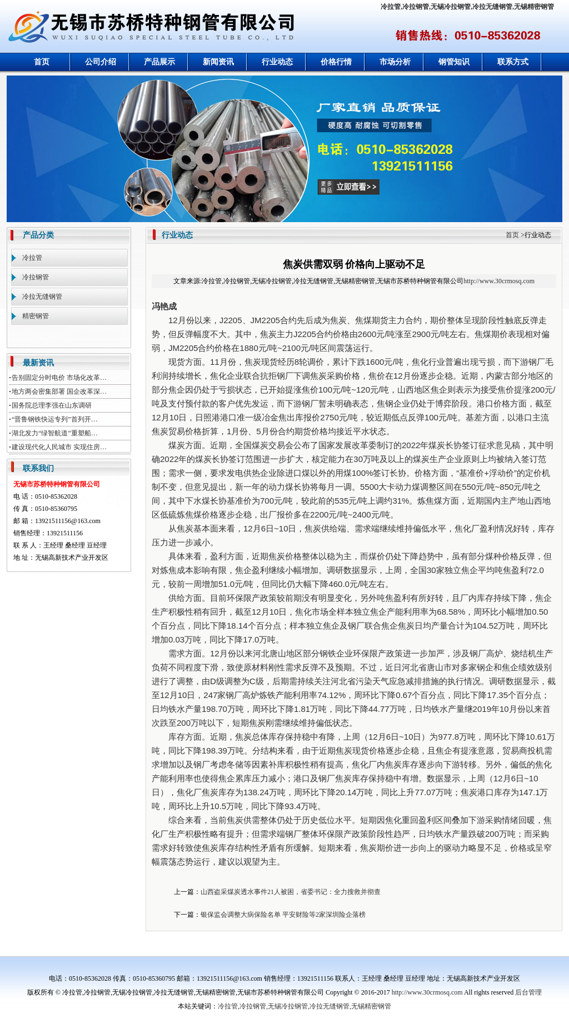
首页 (41, 62)
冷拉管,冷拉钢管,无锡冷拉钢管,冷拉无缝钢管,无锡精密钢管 (467, 7)
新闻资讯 (218, 62)
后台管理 (528, 992)
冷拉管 (32, 258)
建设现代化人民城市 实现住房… (59, 447)
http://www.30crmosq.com (499, 281)
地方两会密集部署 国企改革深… (59, 391)
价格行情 (336, 62)
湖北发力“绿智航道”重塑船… (55, 433)
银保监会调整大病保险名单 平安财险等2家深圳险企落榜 (283, 914)
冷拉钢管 (35, 277)
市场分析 (395, 62)
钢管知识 (454, 62)
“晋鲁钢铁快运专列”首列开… (55, 419)
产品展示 (159, 62)
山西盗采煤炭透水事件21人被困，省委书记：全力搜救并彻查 (291, 892)
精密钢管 (35, 316)
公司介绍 (100, 62)
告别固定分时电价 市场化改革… (59, 378)
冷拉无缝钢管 (42, 296)
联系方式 (512, 62)
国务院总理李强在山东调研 (52, 405)
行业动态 (277, 62)
